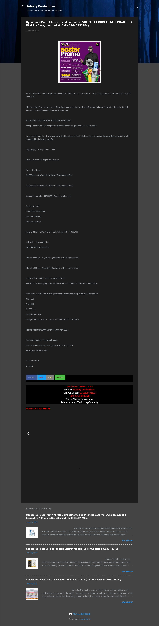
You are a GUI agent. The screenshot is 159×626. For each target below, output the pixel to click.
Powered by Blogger (79, 614)
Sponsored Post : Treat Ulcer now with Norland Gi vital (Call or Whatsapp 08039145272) (73, 579)
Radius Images (85, 619)
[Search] (136, 7)
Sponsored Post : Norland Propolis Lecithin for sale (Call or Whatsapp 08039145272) (72, 548)
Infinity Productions (41, 6)
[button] (131, 22)
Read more (127, 540)
